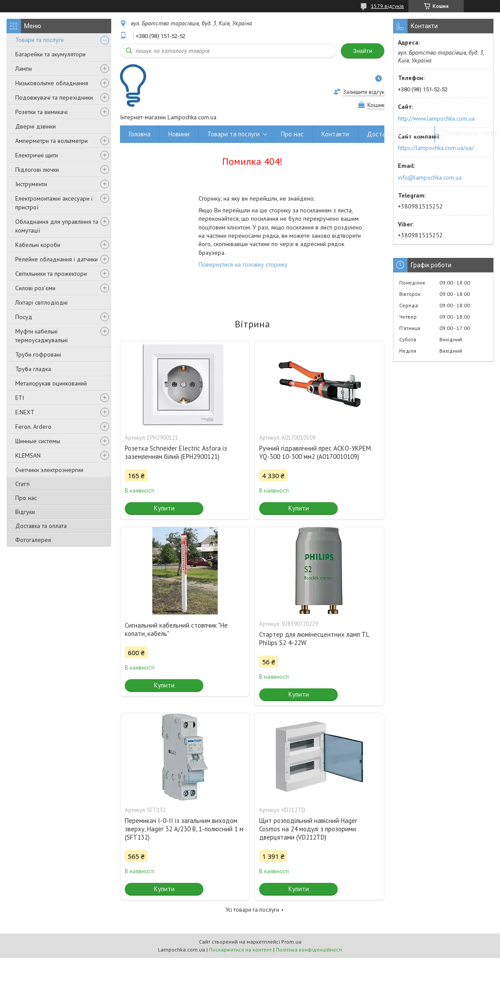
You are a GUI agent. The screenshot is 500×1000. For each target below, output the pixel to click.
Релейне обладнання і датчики (56, 259)
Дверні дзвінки (35, 126)
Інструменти (31, 184)
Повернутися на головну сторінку (243, 264)
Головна (140, 134)
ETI (19, 398)
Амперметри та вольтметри (51, 141)
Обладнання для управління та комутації (56, 226)
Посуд (23, 317)
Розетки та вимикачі (41, 112)
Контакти (335, 134)
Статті (22, 484)
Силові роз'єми (35, 288)
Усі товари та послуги (252, 910)
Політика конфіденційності (309, 949)
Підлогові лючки (37, 170)
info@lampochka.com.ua (430, 177)
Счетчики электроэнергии (49, 470)
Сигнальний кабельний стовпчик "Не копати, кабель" (176, 629)
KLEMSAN (28, 455)
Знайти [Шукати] (362, 51)
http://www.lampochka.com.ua (436, 118)
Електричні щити (36, 155)
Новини (178, 134)
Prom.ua (291, 941)
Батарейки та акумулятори (50, 54)
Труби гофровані (38, 354)
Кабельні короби (37, 245)
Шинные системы (37, 441)
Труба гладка (33, 369)
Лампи (23, 69)
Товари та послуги (39, 40)
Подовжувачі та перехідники (54, 97)
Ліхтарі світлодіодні (41, 302)
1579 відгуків (387, 6)
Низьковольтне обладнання (51, 83)
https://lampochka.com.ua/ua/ (436, 148)
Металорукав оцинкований (51, 383)
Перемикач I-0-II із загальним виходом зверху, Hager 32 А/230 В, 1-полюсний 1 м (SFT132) (184, 828)
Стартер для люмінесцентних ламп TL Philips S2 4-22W (314, 638)
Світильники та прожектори (51, 274)
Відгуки (25, 512)
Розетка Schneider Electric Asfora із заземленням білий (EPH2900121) (176, 452)
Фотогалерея (33, 540)
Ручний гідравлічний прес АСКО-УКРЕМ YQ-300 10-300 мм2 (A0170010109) (315, 452)
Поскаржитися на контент (240, 949)
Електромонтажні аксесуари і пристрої (53, 202)
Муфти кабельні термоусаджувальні (41, 335)
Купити (164, 508)
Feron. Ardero (33, 427)
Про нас (26, 498)
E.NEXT (24, 412)
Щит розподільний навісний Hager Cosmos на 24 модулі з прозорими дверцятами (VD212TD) (308, 828)
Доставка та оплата (41, 526)
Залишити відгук (363, 92)
